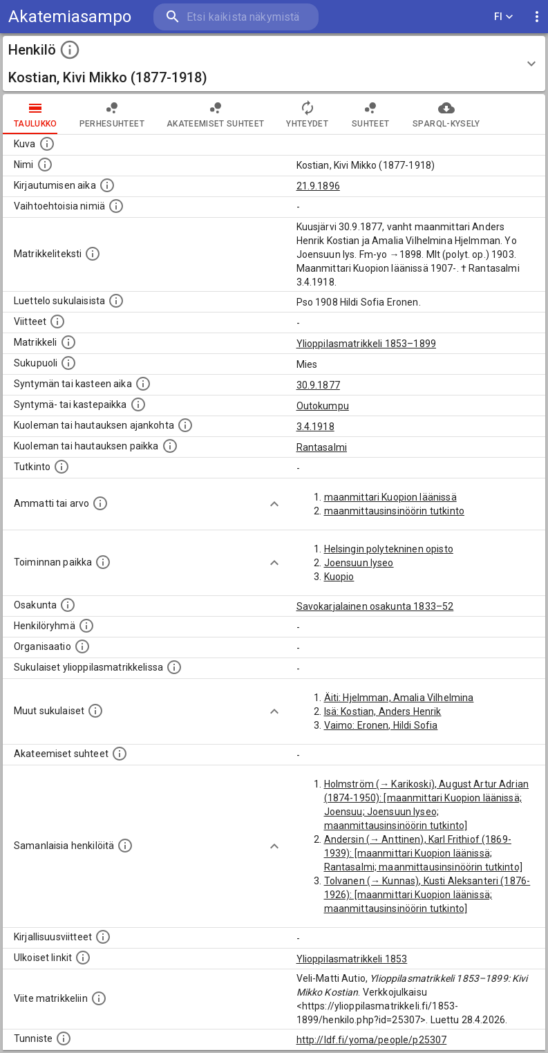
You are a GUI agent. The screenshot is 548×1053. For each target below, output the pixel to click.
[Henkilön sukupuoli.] (68, 363)
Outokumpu (322, 405)
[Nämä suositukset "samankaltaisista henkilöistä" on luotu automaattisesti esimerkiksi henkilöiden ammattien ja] (125, 846)
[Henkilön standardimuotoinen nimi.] (45, 164)
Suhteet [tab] (370, 114)
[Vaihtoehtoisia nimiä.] (116, 206)
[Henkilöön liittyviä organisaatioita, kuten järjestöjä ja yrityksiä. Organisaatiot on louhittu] (82, 646)
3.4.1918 (315, 426)
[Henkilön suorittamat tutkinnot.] (61, 467)
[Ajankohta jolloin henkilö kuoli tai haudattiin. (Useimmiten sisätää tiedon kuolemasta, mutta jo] (185, 425)
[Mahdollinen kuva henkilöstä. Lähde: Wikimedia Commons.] (47, 144)
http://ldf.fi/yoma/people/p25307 (371, 1039)
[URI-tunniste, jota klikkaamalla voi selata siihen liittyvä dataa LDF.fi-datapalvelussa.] (64, 1038)
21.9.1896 (318, 186)
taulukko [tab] (35, 114)
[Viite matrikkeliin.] (99, 998)
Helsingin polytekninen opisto (388, 549)
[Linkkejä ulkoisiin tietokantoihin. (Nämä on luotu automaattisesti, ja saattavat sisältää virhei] (83, 958)
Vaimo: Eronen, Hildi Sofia (381, 725)
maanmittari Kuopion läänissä (390, 497)
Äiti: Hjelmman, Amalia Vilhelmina (399, 697)
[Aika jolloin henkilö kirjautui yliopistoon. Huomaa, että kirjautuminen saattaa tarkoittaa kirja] (107, 185)
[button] (274, 63)
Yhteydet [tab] (307, 114)
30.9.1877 (318, 385)
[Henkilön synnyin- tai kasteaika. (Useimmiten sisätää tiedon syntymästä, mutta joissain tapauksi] (143, 384)
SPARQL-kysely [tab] (446, 114)
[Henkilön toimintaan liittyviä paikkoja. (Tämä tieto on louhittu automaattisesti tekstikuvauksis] (103, 562)
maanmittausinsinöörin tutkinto (394, 510)
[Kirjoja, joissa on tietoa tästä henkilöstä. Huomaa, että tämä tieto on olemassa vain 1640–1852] (103, 937)
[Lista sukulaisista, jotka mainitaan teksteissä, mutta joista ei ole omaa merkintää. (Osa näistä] (95, 711)
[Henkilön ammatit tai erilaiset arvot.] (100, 503)
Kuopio (339, 576)
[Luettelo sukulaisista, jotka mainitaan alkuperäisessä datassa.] (116, 301)
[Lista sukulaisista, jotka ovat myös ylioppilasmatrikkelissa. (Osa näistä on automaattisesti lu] (174, 667)
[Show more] (274, 504)
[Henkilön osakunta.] (68, 605)
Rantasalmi (322, 447)
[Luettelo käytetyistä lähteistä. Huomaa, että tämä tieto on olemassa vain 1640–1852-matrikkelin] (57, 321)
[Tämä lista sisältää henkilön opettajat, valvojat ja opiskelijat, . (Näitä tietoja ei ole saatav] (119, 754)
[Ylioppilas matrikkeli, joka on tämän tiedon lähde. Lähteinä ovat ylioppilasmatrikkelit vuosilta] (68, 342)
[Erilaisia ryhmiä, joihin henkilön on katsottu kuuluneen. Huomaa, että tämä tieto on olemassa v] (86, 626)
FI (503, 17)
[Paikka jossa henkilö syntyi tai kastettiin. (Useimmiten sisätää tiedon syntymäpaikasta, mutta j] (138, 404)
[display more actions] (537, 16)
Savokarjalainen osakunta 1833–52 (375, 606)
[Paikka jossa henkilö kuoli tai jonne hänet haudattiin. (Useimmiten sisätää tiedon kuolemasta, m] (170, 446)
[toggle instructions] (70, 50)
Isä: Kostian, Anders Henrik (383, 711)
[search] (236, 16)
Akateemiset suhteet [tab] (215, 114)
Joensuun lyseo (359, 562)
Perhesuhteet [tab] (111, 114)
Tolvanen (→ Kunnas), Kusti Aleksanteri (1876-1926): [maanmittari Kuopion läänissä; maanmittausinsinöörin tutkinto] (427, 894)
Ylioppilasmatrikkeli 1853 (352, 959)
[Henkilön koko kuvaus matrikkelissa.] (93, 254)
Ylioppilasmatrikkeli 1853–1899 (366, 343)
